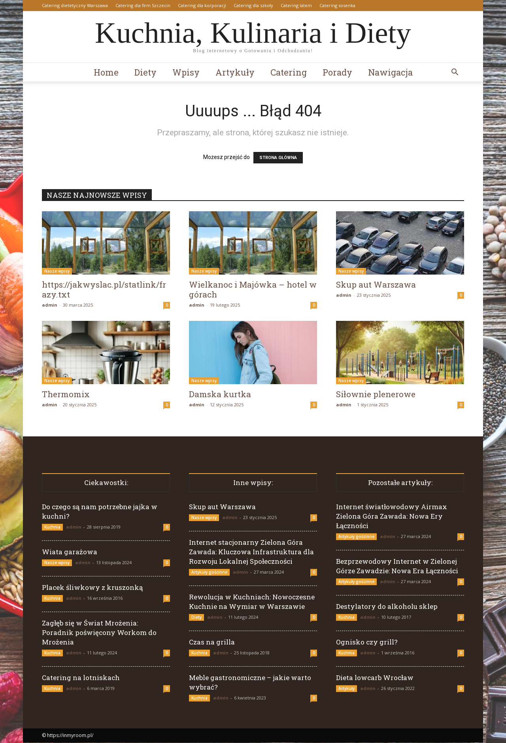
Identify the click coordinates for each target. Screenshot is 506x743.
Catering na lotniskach (81, 677)
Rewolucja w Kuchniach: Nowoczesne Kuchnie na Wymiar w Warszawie (252, 602)
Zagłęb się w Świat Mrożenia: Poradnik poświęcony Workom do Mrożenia (99, 633)
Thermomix (66, 394)
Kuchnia (52, 527)
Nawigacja (390, 72)
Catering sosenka (337, 5)
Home (106, 72)
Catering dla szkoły (253, 5)
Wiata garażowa (69, 552)
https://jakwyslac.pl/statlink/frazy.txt (104, 289)
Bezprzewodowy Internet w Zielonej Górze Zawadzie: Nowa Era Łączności (397, 566)
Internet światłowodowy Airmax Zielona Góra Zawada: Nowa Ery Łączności (391, 516)
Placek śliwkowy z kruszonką (92, 587)
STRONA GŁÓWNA (278, 158)
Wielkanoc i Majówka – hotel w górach (253, 289)
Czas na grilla (212, 642)
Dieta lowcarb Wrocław (374, 677)
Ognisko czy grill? (367, 642)
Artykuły (235, 72)
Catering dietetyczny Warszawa (75, 5)
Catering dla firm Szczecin (142, 5)
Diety (145, 72)
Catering (288, 72)
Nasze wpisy (57, 271)
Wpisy (186, 72)
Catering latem (296, 5)
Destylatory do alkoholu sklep (387, 606)
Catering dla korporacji (202, 5)
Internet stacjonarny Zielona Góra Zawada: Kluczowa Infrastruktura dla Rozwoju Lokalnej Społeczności (251, 552)
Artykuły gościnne (209, 572)
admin (49, 305)
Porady (337, 72)
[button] (454, 73)
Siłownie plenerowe (375, 394)
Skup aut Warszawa (376, 284)
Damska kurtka (220, 394)
